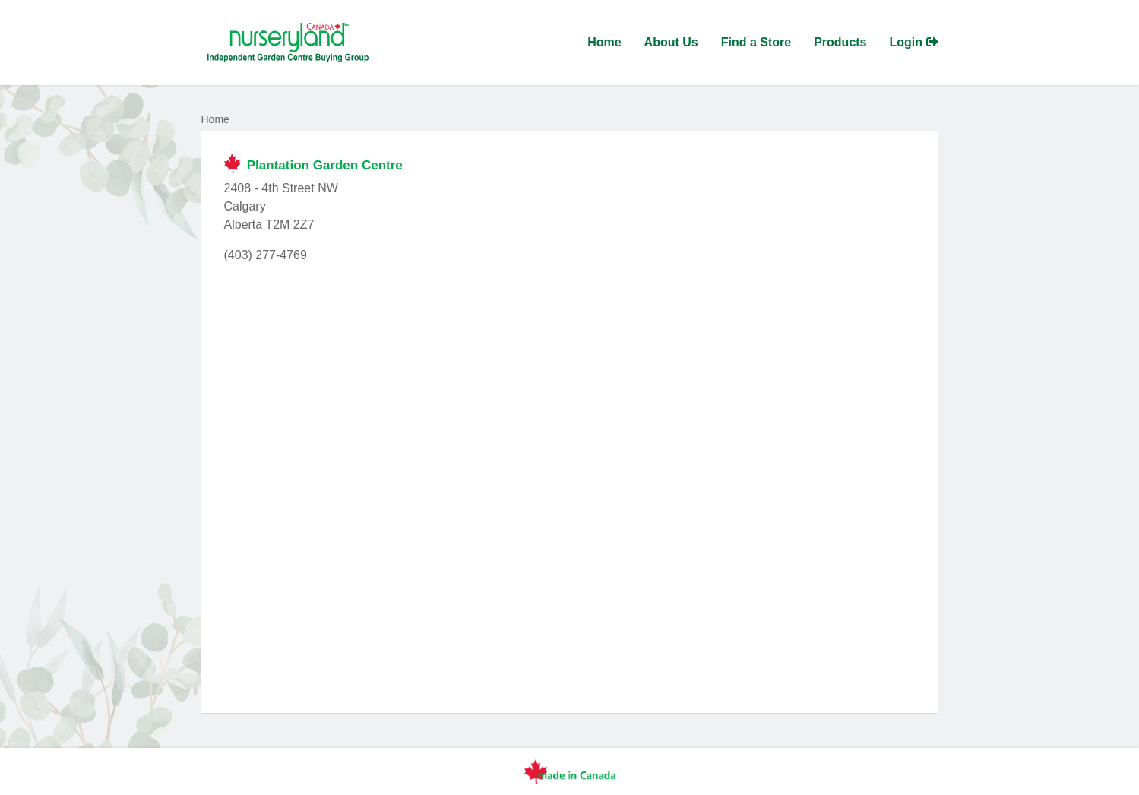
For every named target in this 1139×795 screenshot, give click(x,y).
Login (914, 42)
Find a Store (756, 42)
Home (604, 42)
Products (840, 42)
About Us (671, 42)
